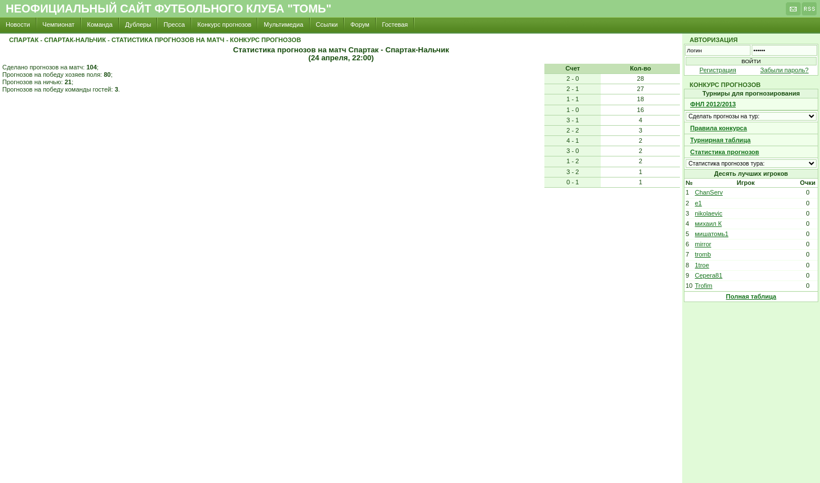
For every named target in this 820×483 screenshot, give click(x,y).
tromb (703, 254)
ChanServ (709, 192)
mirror (703, 244)
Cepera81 (708, 275)
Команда (100, 24)
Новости (18, 24)
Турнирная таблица (720, 140)
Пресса (173, 24)
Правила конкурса (718, 128)
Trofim (703, 285)
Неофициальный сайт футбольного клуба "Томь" (168, 8)
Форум (359, 24)
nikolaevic (708, 213)
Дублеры (138, 24)
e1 (698, 203)
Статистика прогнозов (724, 151)
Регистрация (717, 70)
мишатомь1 (711, 233)
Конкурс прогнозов (225, 24)
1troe (702, 265)
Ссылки (327, 24)
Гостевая (395, 24)
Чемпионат (59, 24)
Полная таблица (751, 296)
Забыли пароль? (784, 70)
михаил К (708, 223)
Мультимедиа (283, 24)
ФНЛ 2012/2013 (713, 104)
